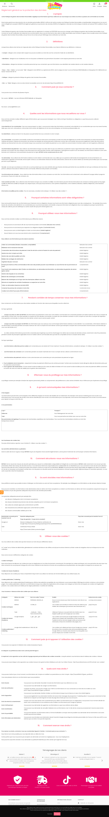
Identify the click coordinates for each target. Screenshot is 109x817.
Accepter (57, 814)
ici (37, 650)
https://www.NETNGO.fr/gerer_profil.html (81, 674)
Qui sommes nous (42, 804)
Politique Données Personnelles (71, 810)
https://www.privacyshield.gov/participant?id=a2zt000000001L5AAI (43, 524)
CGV (58, 803)
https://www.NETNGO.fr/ (56, 83)
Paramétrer (49, 814)
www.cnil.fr (99, 717)
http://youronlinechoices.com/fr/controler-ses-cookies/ (88, 662)
